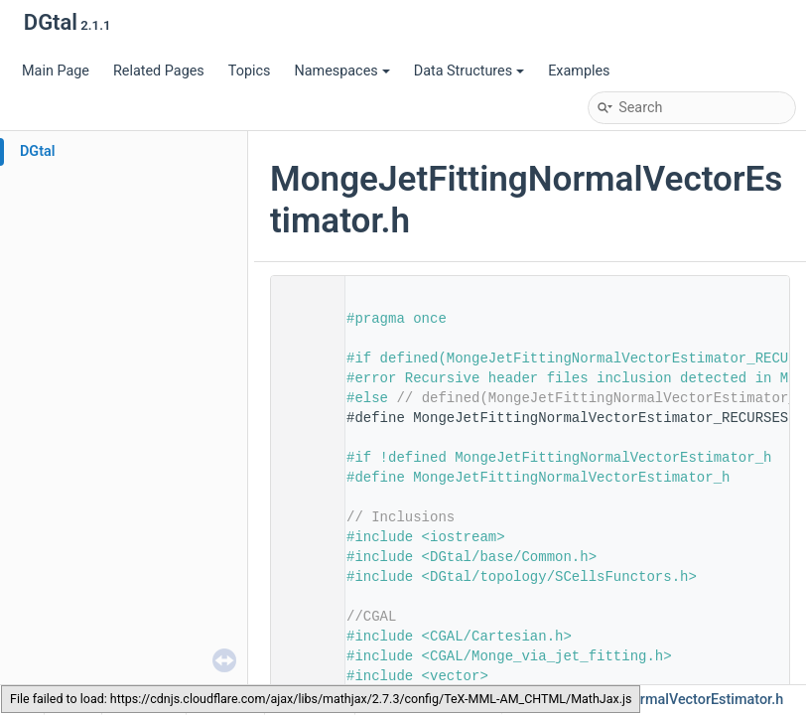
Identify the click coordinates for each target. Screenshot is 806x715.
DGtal (38, 151)
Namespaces (341, 71)
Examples (578, 71)
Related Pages (158, 71)
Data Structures (469, 71)
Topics (249, 71)
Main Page (55, 71)
